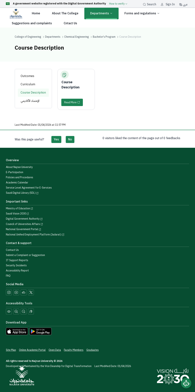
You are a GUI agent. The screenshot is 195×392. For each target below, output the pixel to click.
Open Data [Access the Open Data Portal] (55, 350)
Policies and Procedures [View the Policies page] (19, 177)
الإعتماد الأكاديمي (30, 101)
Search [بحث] (149, 4)
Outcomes (27, 76)
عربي (183, 4)
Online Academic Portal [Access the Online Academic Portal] (32, 350)
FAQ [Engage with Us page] (8, 276)
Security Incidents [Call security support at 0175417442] (16, 265)
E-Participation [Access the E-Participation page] (14, 172)
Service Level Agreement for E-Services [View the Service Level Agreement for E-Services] (29, 188)
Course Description (33, 92)
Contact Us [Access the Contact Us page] (12, 250)
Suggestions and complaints (32, 23)
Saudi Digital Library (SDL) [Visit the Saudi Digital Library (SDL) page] (22, 193)
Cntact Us (70, 23)
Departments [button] (101, 13)
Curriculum (28, 84)
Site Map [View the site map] (11, 350)
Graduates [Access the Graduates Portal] (92, 350)
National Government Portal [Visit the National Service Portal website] (23, 229)
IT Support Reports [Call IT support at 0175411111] (17, 260)
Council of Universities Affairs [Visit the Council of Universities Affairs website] (24, 224)
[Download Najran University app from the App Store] (17, 331)
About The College (65, 13)
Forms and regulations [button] (142, 13)
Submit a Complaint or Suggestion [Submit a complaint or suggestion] (25, 255)
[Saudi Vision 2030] (173, 376)
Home (36, 13)
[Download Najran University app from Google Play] (40, 331)
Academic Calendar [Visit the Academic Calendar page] (17, 183)
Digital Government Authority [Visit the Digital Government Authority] (24, 219)
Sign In (170, 4)
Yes (56, 139)
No (70, 139)
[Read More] (72, 102)
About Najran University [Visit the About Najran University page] (19, 167)
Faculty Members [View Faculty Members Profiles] (73, 350)
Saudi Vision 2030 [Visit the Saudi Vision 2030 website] (17, 214)
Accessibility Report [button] (17, 271)
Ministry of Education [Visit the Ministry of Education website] (19, 208)
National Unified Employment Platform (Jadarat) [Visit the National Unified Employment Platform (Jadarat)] (35, 235)
